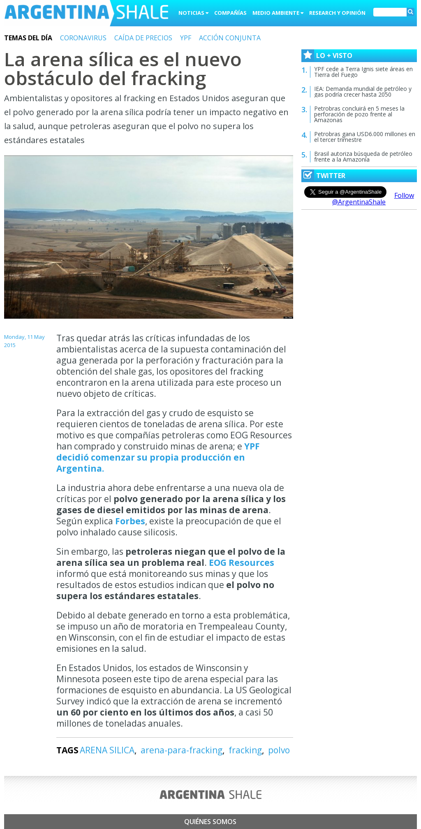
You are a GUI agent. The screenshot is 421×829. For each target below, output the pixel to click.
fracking (245, 750)
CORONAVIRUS (83, 37)
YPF (185, 37)
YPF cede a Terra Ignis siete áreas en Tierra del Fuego (363, 72)
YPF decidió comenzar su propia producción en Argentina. (158, 457)
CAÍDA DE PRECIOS (143, 37)
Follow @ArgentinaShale (373, 198)
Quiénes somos (210, 821)
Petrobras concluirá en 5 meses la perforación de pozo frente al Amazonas (359, 114)
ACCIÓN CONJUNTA (230, 37)
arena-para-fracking (181, 750)
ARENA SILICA (107, 750)
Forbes (130, 521)
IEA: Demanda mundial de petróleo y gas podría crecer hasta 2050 (363, 91)
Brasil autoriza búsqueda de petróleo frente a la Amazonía (363, 156)
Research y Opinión (337, 12)
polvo (279, 750)
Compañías (230, 12)
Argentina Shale (86, 14)
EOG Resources (241, 562)
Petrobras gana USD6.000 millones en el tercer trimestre (364, 137)
